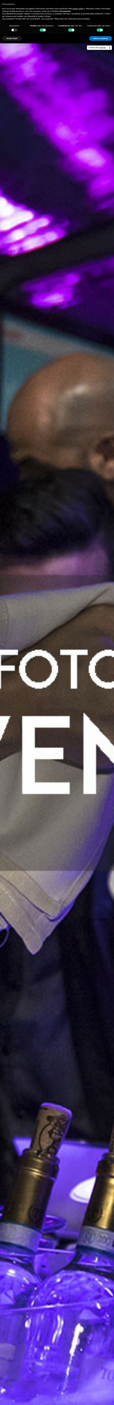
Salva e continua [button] (100, 38)
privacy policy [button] (78, 9)
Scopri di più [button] (11, 38)
